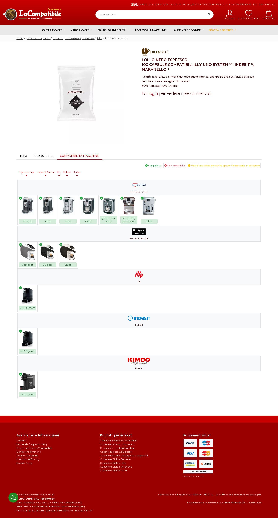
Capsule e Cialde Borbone (115, 459)
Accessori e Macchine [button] (150, 30)
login (153, 93)
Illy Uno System (73, 38)
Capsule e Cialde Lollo (113, 463)
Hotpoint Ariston (46, 174)
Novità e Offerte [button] (221, 30)
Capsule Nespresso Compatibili (118, 440)
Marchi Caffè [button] (80, 30)
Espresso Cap (26, 174)
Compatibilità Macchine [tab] (79, 156)
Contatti (21, 440)
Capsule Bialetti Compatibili (116, 451)
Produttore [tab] (43, 156)
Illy (59, 174)
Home (19, 38)
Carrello (268, 15)
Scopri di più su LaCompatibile (34, 448)
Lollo (99, 38)
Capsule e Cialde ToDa (113, 470)
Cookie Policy (24, 463)
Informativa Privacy (27, 459)
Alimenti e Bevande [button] (187, 30)
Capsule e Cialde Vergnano (116, 466)
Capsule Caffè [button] (52, 30)
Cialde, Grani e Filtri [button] (112, 30)
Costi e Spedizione (27, 455)
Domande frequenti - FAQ (31, 444)
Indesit (67, 174)
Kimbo (77, 174)
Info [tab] (23, 156)
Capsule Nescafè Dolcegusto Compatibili (124, 455)
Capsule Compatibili (38, 38)
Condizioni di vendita (28, 451)
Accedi (229, 15)
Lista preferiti (248, 15)
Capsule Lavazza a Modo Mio (117, 444)
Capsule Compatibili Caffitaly (117, 448)
